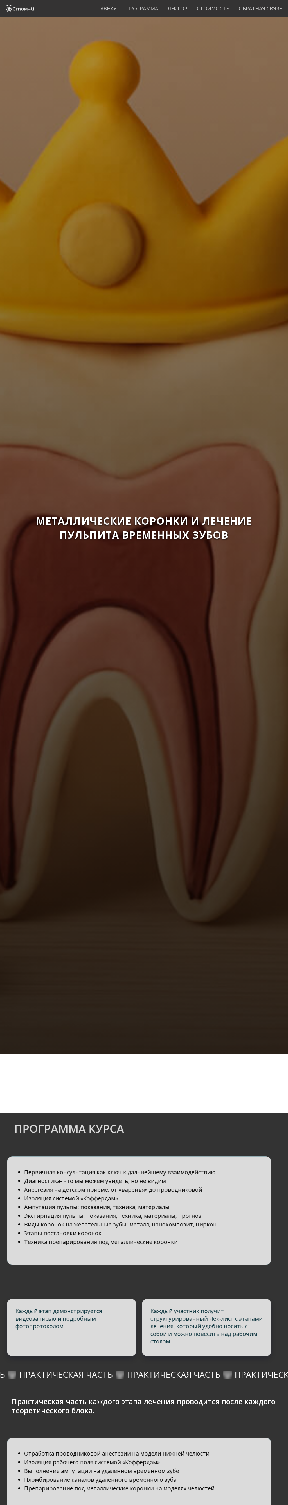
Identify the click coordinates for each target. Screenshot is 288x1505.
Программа (142, 8)
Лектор (177, 8)
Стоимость (213, 8)
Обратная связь (260, 8)
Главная (105, 8)
